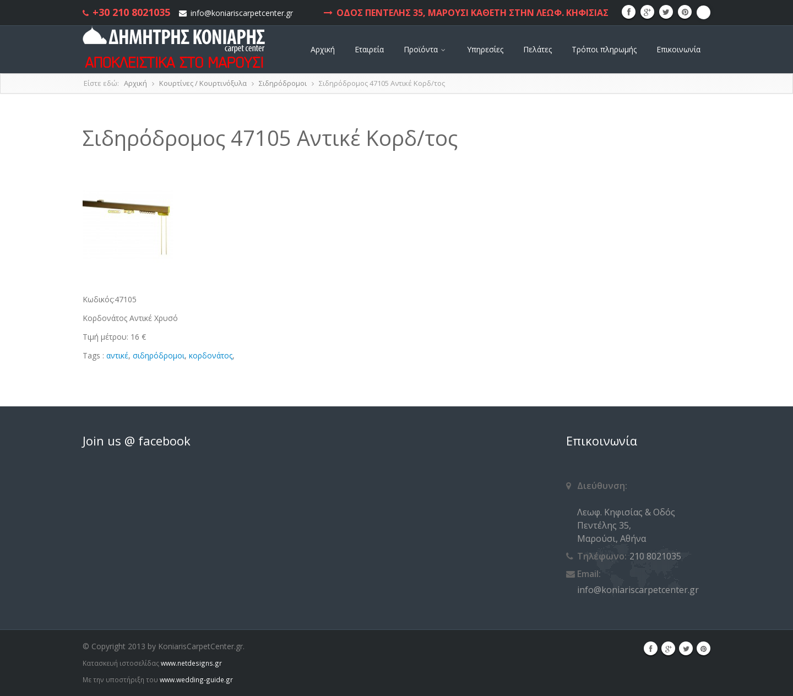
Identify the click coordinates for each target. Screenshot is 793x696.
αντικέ (117, 355)
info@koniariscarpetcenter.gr (242, 13)
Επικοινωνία (678, 49)
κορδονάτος (210, 355)
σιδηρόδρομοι (158, 355)
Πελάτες (537, 49)
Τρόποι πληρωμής (604, 49)
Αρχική (323, 49)
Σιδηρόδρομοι (283, 83)
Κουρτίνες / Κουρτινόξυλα (203, 83)
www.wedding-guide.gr (196, 679)
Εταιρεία (369, 49)
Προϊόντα (425, 49)
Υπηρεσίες (485, 49)
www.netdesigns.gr (191, 663)
